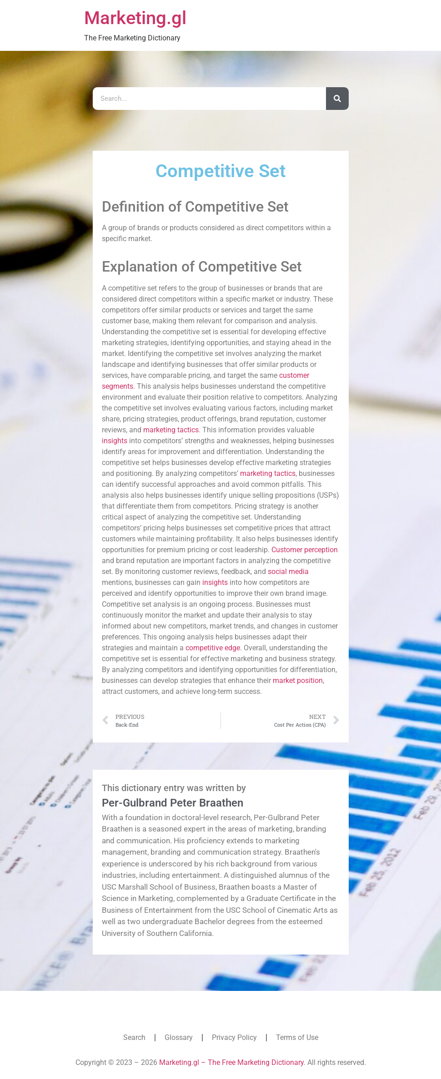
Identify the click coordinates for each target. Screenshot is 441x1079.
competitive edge (212, 647)
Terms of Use (297, 1037)
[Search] (337, 98)
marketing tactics (171, 430)
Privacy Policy (234, 1037)
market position (298, 680)
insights (114, 440)
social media (288, 571)
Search (134, 1037)
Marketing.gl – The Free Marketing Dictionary (231, 1062)
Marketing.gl (135, 18)
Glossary (179, 1037)
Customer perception (304, 549)
